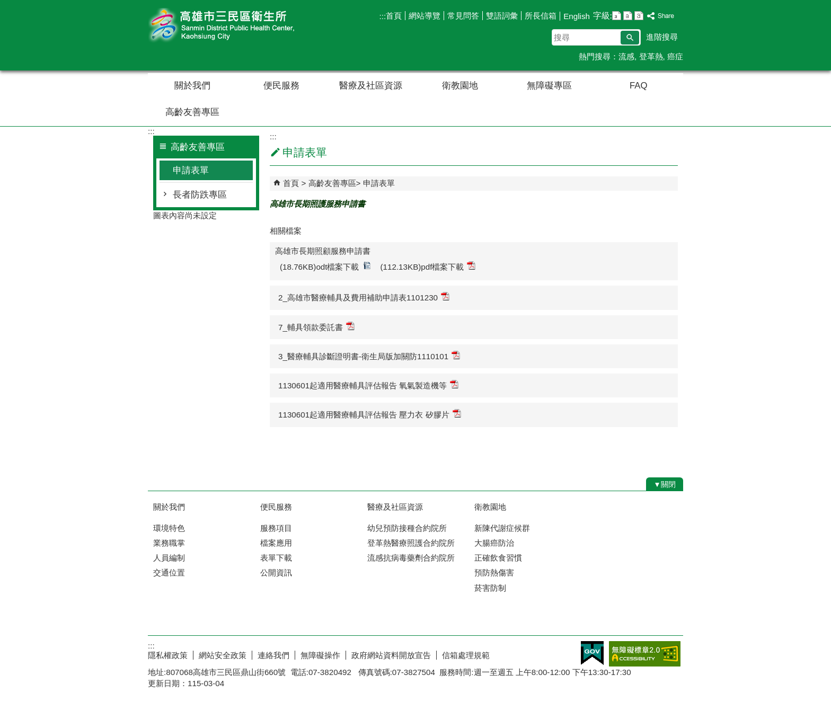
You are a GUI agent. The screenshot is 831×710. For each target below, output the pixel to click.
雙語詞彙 (502, 15)
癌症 (675, 56)
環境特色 (169, 527)
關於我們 (192, 86)
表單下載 (276, 557)
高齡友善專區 (192, 112)
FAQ (638, 86)
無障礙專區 (549, 86)
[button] (630, 38)
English (576, 16)
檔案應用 (276, 542)
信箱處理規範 (466, 655)
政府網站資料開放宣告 (391, 655)
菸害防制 (490, 587)
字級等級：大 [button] (638, 15)
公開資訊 (276, 572)
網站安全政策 (222, 655)
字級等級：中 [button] (628, 16)
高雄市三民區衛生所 (237, 25)
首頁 (394, 15)
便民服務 (281, 86)
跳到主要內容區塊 (5, 5)
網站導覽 (424, 15)
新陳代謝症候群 (502, 527)
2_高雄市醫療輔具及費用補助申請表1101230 (363, 297)
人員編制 (169, 557)
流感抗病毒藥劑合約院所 (411, 557)
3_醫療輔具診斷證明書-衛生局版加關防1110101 (369, 356)
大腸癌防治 (494, 542)
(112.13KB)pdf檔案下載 (428, 266)
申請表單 (191, 170)
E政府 (592, 653)
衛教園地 (460, 86)
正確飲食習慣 (498, 557)
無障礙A (644, 654)
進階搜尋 (662, 36)
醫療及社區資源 (370, 86)
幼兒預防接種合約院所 (407, 527)
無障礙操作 (320, 655)
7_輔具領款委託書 (316, 327)
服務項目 (276, 527)
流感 (626, 56)
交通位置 (169, 572)
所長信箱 (540, 15)
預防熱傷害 (494, 572)
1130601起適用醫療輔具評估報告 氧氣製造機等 (368, 385)
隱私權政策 (168, 655)
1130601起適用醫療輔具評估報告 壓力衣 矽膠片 (369, 414)
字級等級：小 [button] (616, 15)
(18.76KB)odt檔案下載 (325, 266)
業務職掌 (169, 542)
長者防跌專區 (200, 195)
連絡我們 (273, 655)
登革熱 (651, 56)
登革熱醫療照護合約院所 (411, 542)
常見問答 (463, 15)
